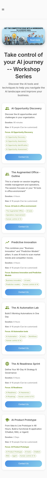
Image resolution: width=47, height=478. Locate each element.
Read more (35, 40)
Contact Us (23, 157)
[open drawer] (3, 9)
